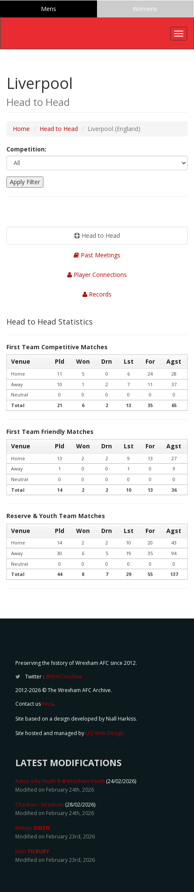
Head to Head (59, 129)
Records (97, 294)
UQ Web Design (105, 733)
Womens (145, 9)
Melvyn (32, 828)
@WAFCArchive (64, 676)
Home (21, 129)
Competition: (26, 149)
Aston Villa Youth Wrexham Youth (60, 781)
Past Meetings (97, 255)
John (32, 851)
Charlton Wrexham (39, 804)
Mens (48, 9)
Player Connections (97, 275)
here (47, 703)
